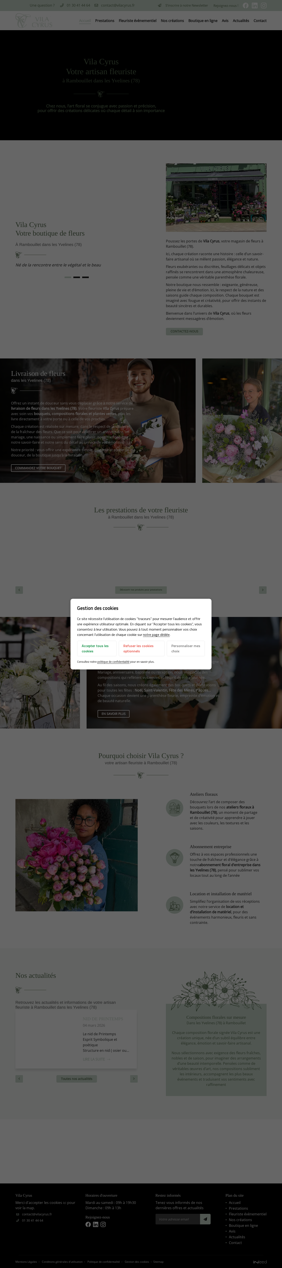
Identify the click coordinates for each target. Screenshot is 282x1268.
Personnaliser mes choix (182, 648)
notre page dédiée (156, 634)
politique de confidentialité (114, 662)
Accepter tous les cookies (95, 648)
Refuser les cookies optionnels (139, 648)
